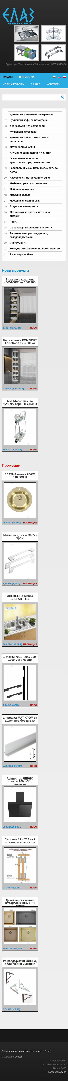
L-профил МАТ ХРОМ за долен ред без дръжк (20, 719)
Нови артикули (13, 84)
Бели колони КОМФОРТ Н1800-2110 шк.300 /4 (20, 342)
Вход (47, 1051)
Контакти (53, 84)
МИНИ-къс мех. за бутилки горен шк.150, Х (20, 403)
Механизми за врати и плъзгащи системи (30, 214)
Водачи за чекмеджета (24, 206)
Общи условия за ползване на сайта (21, 1051)
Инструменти (18, 242)
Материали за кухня (22, 147)
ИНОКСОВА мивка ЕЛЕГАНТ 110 (20, 597)
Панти (13, 221)
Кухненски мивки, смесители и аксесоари (29, 139)
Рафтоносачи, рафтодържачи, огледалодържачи (29, 235)
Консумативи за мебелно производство (35, 248)
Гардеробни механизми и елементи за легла (34, 170)
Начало (7, 77)
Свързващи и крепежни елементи (31, 227)
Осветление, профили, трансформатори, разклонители (30, 160)
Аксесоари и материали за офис (30, 177)
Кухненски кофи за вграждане (29, 120)
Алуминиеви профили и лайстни (30, 152)
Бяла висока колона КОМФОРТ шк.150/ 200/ (20, 281)
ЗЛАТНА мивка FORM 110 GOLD (20, 476)
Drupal (18, 1056)
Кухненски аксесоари (23, 131)
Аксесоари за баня (21, 254)
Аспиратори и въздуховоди (27, 126)
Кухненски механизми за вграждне (31, 114)
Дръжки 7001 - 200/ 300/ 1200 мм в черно (19, 658)
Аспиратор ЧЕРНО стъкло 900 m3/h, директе (20, 781)
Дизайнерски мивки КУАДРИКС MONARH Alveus (20, 903)
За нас (35, 84)
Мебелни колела (20, 194)
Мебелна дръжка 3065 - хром (20, 537)
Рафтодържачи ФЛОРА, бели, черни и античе (20, 962)
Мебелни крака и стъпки (25, 200)
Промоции (26, 77)
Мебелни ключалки (22, 189)
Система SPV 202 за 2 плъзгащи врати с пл (20, 841)
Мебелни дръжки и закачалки (28, 183)
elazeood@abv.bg (57, 1072)
